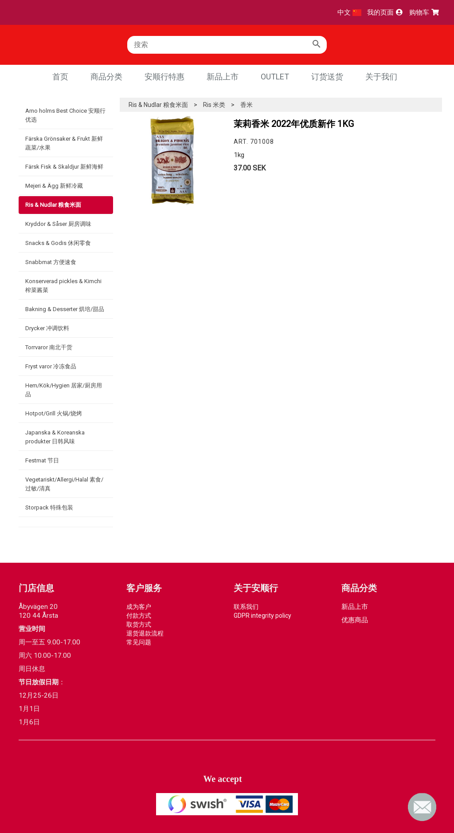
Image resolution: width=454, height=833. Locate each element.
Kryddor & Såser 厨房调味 (58, 224)
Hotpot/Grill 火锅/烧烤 (53, 413)
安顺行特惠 (164, 76)
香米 (246, 104)
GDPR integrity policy (262, 615)
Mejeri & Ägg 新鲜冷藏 (54, 185)
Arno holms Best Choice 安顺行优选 (65, 115)
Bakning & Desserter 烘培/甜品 (64, 309)
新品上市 (223, 76)
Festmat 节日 (42, 460)
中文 (349, 12)
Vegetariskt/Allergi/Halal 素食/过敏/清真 (64, 484)
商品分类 (106, 76)
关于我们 (381, 76)
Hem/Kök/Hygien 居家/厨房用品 (63, 390)
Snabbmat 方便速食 (50, 262)
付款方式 (138, 615)
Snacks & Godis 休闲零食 (58, 243)
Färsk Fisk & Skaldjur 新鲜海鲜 (64, 166)
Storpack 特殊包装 (49, 507)
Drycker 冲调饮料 (47, 328)
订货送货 (327, 76)
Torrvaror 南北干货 (48, 347)
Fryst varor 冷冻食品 (50, 366)
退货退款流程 (145, 633)
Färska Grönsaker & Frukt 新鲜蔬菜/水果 (64, 143)
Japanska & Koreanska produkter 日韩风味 (55, 437)
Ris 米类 (214, 104)
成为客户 (138, 606)
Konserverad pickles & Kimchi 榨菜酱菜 (63, 285)
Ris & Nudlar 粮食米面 (53, 204)
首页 (60, 76)
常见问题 (138, 642)
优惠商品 (354, 620)
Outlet (275, 76)
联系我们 (246, 606)
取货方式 (138, 624)
